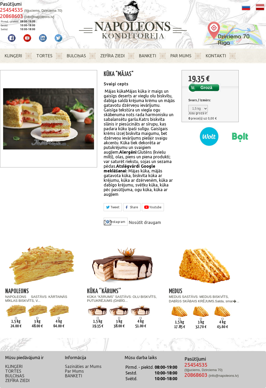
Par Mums (74, 371)
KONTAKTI (216, 55)
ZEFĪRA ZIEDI (112, 55)
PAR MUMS (180, 55)
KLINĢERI (13, 55)
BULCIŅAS (76, 55)
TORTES (44, 55)
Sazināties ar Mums (83, 366)
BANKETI (147, 55)
